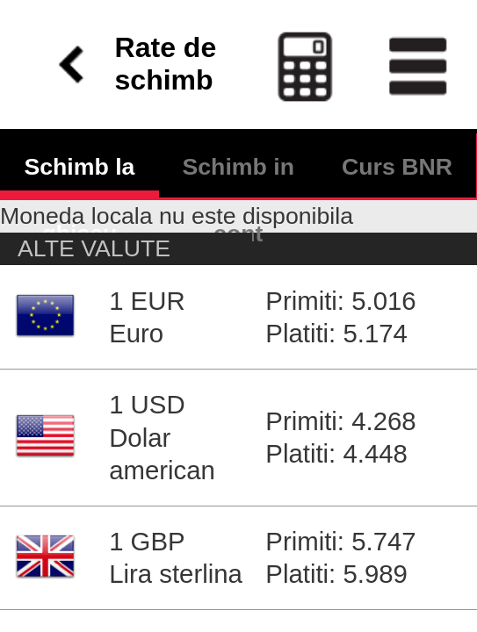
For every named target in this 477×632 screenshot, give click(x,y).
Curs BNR (397, 93)
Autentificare (46, 569)
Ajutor (166, 569)
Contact (117, 569)
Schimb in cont (238, 93)
